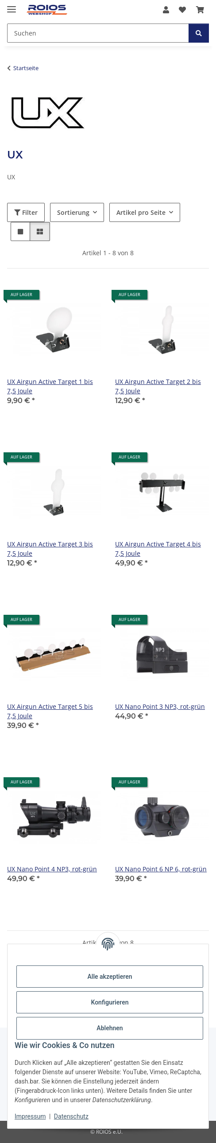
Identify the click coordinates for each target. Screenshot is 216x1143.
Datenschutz (71, 1116)
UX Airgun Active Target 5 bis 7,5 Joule (50, 711)
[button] (166, 10)
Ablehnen (109, 1028)
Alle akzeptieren (109, 976)
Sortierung (73, 212)
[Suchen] (199, 33)
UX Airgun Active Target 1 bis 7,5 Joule (50, 386)
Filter (26, 212)
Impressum (30, 1116)
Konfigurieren (109, 1002)
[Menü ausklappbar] (11, 5)
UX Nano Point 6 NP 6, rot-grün (161, 869)
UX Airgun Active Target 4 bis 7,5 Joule (158, 549)
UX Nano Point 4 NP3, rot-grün (52, 869)
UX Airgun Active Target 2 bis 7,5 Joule (158, 386)
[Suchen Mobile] (98, 33)
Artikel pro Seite (141, 212)
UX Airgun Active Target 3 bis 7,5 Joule (50, 549)
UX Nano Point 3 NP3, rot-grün (160, 706)
